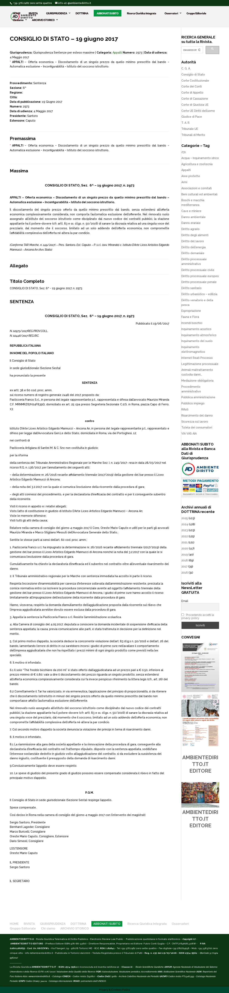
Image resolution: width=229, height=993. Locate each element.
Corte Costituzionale (195, 80)
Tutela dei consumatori (196, 427)
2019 (184, 554)
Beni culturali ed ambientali (199, 194)
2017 (184, 566)
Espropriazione (191, 310)
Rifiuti (184, 409)
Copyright (187, 939)
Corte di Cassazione (194, 98)
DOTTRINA (81, 13)
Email (184, 601)
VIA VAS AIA (189, 433)
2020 (184, 548)
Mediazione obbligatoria (197, 380)
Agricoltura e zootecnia (197, 164)
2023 (184, 530)
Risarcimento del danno (197, 415)
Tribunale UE (189, 128)
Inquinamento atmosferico (198, 335)
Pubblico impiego (192, 403)
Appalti (117, 52)
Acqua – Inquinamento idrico (200, 158)
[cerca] (191, 50)
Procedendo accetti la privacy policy (197, 616)
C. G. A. (186, 68)
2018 (184, 560)
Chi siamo (18, 20)
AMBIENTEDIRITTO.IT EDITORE (200, 764)
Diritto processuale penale (199, 282)
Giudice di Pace (191, 116)
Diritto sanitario (191, 288)
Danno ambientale (193, 217)
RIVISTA (33, 13)
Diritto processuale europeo (200, 276)
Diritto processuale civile (197, 270)
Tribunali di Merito (193, 134)
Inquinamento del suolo (197, 341)
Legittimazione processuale (199, 364)
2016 (184, 572)
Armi (184, 182)
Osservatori (171, 13)
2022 (184, 536)
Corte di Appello (192, 92)
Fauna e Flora (190, 316)
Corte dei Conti (191, 86)
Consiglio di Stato (193, 74)
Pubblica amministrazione (198, 397)
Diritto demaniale (192, 253)
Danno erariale (191, 223)
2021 (184, 542)
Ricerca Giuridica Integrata (141, 13)
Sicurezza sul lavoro (194, 421)
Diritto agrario (190, 229)
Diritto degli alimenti (194, 235)
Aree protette (190, 176)
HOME (16, 13)
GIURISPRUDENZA (56, 13)
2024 (184, 524)
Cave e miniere (191, 211)
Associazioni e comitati (196, 188)
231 (183, 152)
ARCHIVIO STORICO (43, 20)
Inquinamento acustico (196, 329)
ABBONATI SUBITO (107, 13)
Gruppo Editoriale (196, 13)
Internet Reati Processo (197, 357)
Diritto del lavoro (192, 241)
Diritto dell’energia (193, 247)
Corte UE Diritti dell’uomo (198, 110)
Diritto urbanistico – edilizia (199, 294)
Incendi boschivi (191, 323)
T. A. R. (185, 122)
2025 (184, 518)
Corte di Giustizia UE (194, 104)
